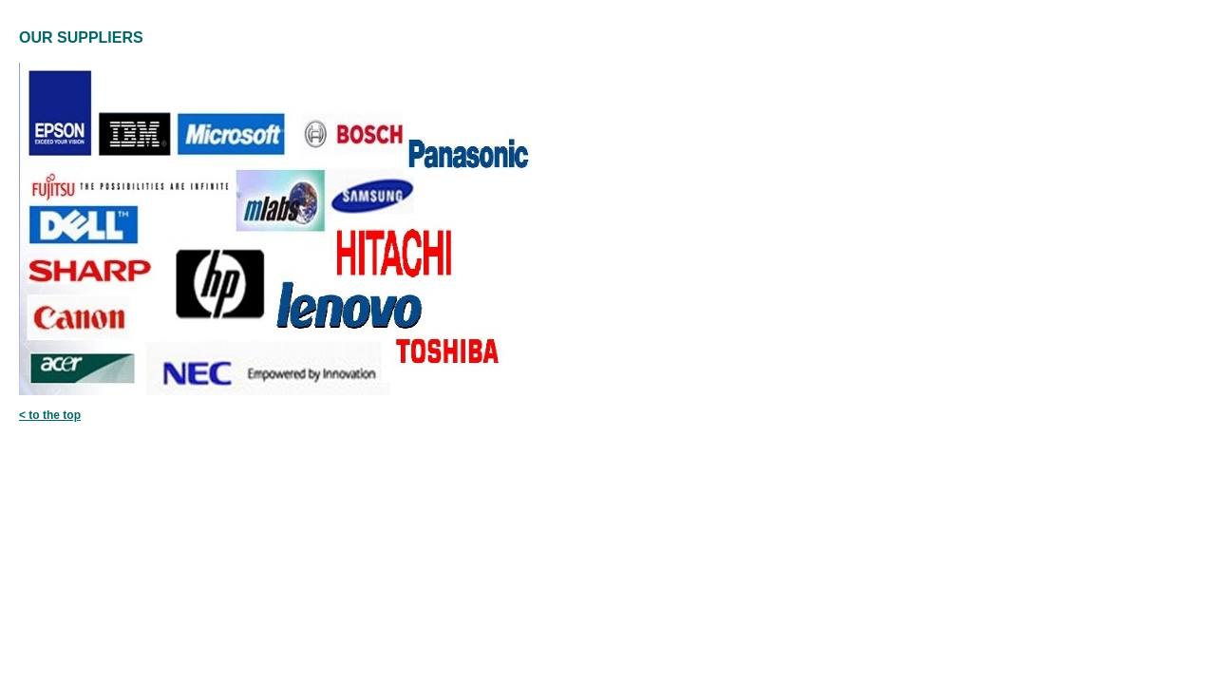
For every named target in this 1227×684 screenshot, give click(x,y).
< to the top (50, 415)
